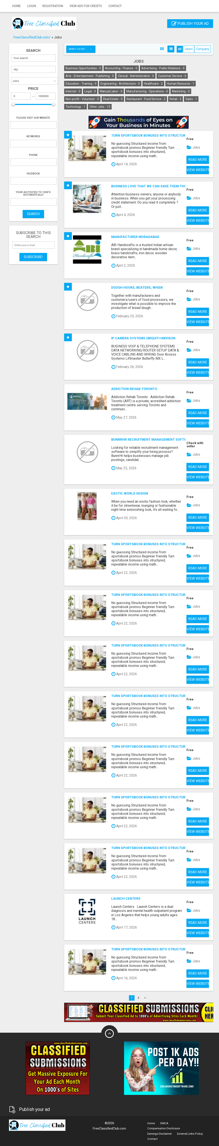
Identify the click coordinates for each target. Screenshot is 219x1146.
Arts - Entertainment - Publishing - (90, 76)
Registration (52, 6)
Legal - (90, 91)
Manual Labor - (111, 91)
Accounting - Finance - (121, 68)
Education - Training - (81, 83)
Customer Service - (172, 76)
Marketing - (181, 91)
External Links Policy (190, 1133)
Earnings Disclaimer (159, 1133)
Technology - (75, 106)
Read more (197, 160)
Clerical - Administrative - (136, 76)
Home (16, 6)
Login (31, 6)
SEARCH (33, 214)
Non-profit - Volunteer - (82, 99)
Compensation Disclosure (163, 1128)
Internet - (73, 91)
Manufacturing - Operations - (147, 91)
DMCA (164, 1123)
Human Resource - (180, 83)
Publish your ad (190, 23)
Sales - (191, 99)
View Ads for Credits (86, 6)
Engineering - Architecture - (120, 83)
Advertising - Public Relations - (163, 68)
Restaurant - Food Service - (146, 99)
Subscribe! (33, 257)
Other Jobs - (99, 106)
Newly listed (82, 49)
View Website (198, 170)
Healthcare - (153, 83)
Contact (115, 6)
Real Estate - (113, 99)
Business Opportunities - (83, 68)
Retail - (175, 99)
